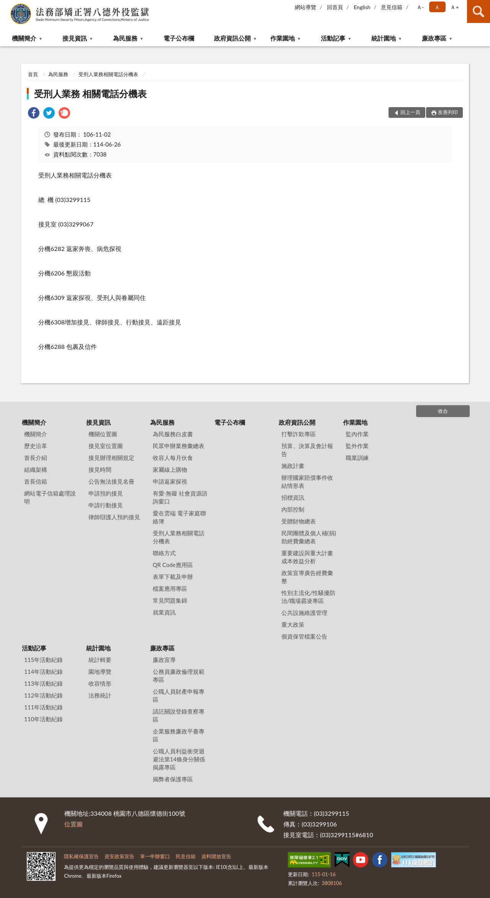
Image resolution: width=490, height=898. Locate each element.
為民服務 (125, 38)
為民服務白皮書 (173, 433)
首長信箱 (35, 481)
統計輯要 (99, 659)
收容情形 (99, 683)
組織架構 (35, 469)
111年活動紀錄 (43, 707)
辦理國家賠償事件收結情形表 (307, 481)
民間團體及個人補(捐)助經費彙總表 (308, 537)
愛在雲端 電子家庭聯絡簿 (179, 517)
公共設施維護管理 (304, 612)
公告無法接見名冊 (111, 481)
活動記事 (333, 38)
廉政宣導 (164, 659)
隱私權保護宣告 (81, 856)
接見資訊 (74, 38)
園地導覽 (99, 671)
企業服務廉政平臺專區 (178, 735)
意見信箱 (391, 7)
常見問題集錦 (170, 600)
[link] (33, 114)
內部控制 (292, 509)
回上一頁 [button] (410, 112)
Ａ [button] (437, 7)
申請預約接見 (105, 493)
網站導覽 (305, 7)
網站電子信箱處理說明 (50, 497)
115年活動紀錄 (43, 659)
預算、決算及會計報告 (307, 449)
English (362, 7)
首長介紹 (35, 457)
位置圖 (73, 824)
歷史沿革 (35, 445)
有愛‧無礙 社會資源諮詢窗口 (180, 497)
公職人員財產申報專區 (178, 695)
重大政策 (292, 624)
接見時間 (99, 469)
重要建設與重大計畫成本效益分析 (307, 556)
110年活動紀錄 (43, 718)
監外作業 (357, 445)
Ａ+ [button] (454, 7)
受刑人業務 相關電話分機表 (90, 93)
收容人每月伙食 (173, 457)
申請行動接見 (105, 505)
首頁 (33, 74)
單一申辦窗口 (155, 856)
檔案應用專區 (170, 588)
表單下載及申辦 (173, 576)
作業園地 (282, 38)
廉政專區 (434, 38)
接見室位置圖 (105, 445)
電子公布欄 (178, 38)
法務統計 (99, 695)
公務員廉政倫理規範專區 (178, 675)
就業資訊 (164, 612)
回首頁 (335, 7)
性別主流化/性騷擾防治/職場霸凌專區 (308, 596)
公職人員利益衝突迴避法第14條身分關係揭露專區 (179, 759)
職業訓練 (357, 457)
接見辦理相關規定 (111, 457)
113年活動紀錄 (43, 683)
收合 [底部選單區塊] (443, 411)
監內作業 (357, 433)
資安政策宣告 (119, 856)
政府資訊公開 (232, 38)
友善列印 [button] (448, 112)
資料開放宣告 (216, 856)
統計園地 (383, 38)
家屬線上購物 (170, 469)
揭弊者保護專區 (173, 779)
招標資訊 (292, 497)
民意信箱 (186, 856)
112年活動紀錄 (43, 695)
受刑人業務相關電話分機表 (108, 74)
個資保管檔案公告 (304, 636)
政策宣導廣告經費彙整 (307, 576)
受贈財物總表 (298, 521)
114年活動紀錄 (43, 671)
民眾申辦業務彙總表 (178, 445)
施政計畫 (292, 465)
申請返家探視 (170, 481)
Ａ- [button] (420, 7)
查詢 (478, 11)
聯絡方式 (164, 552)
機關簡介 (24, 38)
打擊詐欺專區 (298, 433)
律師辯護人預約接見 (114, 516)
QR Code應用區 (173, 564)
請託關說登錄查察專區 (178, 715)
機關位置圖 (102, 433)
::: (6, 6)
